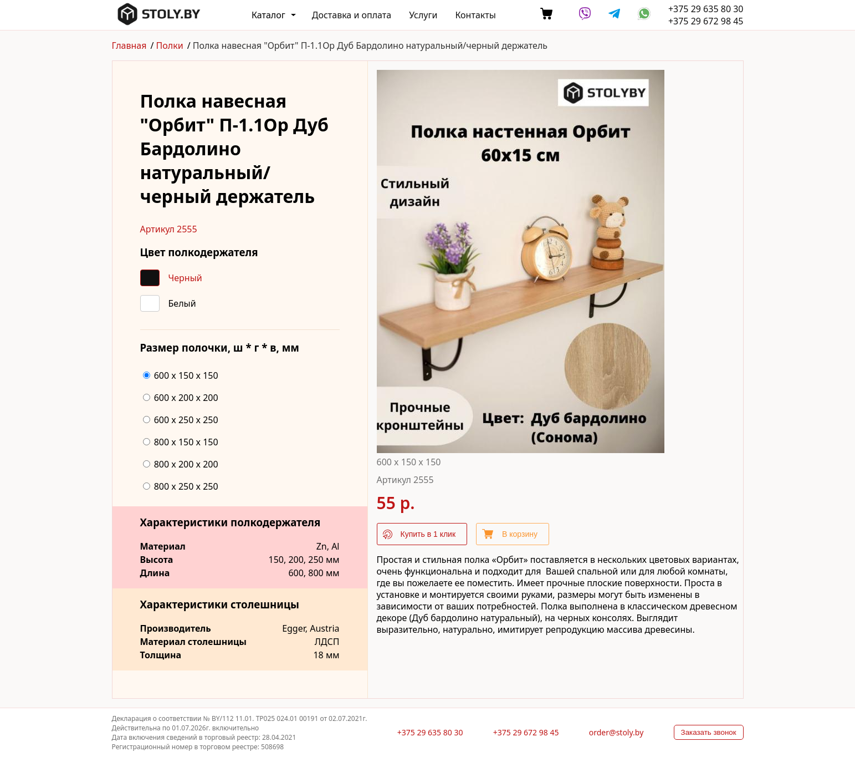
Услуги (423, 15)
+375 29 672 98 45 (706, 21)
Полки (169, 45)
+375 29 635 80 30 (706, 9)
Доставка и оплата (351, 15)
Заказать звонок (708, 732)
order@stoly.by (616, 732)
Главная (129, 45)
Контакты (475, 15)
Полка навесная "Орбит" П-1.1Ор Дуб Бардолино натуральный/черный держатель (370, 45)
